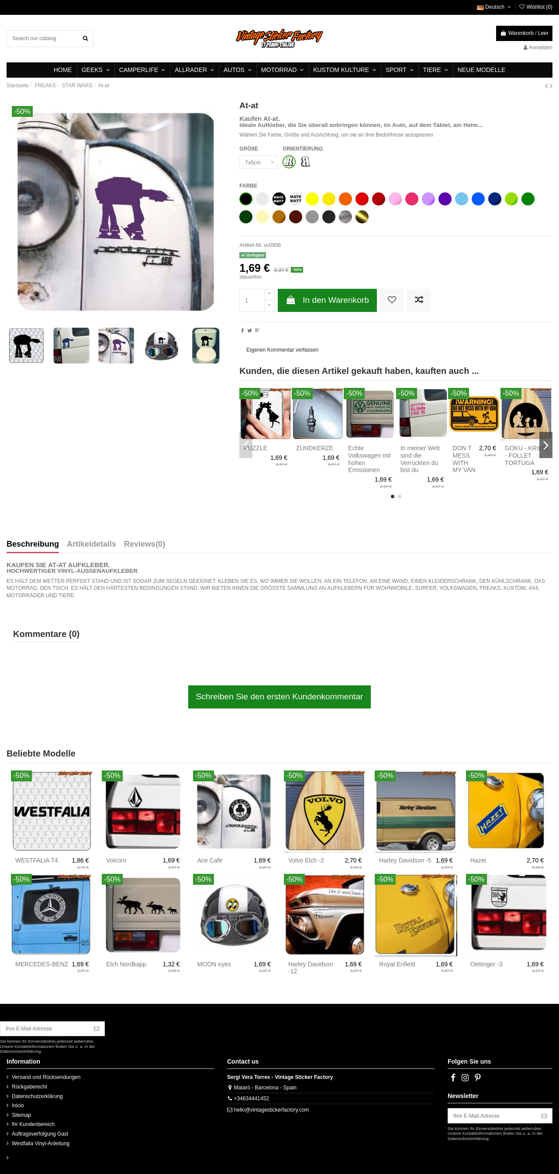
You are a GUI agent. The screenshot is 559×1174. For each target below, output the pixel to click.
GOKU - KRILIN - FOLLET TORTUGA (526, 455)
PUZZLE (255, 448)
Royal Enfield (397, 964)
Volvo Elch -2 (306, 860)
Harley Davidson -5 (405, 860)
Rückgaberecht (29, 1087)
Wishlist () (535, 7)
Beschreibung (33, 544)
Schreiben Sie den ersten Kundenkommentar (279, 696)
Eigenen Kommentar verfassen (282, 350)
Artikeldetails (91, 544)
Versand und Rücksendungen (46, 1077)
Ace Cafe (210, 860)
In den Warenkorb (327, 300)
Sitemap (21, 1115)
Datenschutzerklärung (37, 1096)
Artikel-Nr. (250, 245)
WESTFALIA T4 (36, 860)
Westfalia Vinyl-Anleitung (40, 1143)
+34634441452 (251, 1098)
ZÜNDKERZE (315, 448)
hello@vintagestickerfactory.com (271, 1110)
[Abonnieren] (96, 1029)
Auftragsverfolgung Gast (40, 1134)
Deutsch (495, 7)
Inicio (18, 1105)
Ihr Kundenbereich (33, 1124)
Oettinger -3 (486, 964)
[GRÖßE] (258, 162)
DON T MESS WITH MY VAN (463, 459)
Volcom (116, 860)
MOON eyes (214, 964)
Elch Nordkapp (126, 964)
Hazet (478, 860)
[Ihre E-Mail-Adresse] (44, 1029)
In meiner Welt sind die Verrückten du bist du (420, 459)
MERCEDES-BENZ (41, 964)
